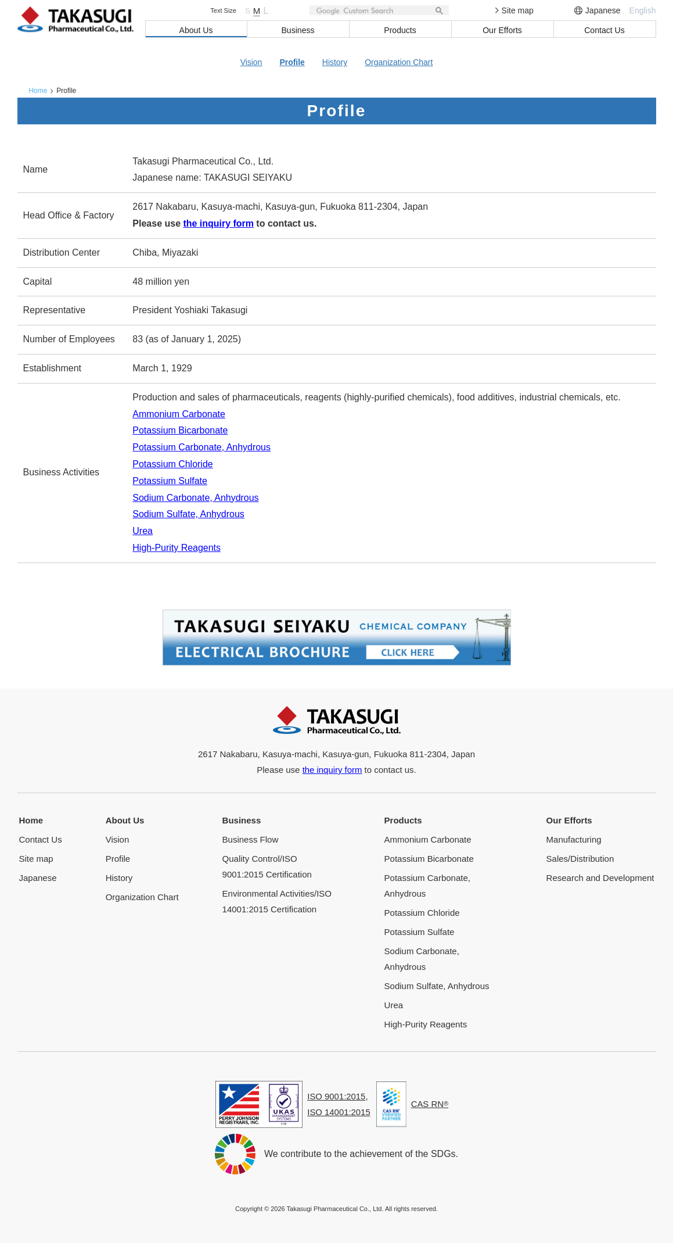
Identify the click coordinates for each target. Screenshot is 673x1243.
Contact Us (604, 30)
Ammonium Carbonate (178, 413)
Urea (142, 530)
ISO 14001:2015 (338, 1111)
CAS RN (430, 1103)
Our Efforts (502, 30)
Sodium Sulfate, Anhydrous (188, 514)
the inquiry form (218, 223)
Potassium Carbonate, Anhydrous (201, 447)
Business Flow (250, 838)
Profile (292, 62)
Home (38, 90)
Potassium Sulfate (169, 480)
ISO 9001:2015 (336, 1096)
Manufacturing (574, 838)
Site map (514, 10)
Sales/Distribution (580, 857)
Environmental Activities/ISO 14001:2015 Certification (277, 900)
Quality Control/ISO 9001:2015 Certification (267, 865)
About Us (196, 30)
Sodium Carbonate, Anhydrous (195, 497)
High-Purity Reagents (176, 547)
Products (400, 30)
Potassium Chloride (172, 463)
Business (298, 30)
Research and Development (600, 877)
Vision (251, 62)
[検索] (379, 10)
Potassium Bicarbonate (180, 430)
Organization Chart (399, 62)
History (335, 62)
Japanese (603, 10)
